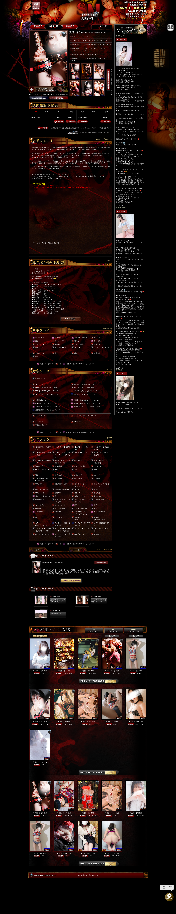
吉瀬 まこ (63, 671)
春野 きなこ (39, 722)
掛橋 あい (87, 671)
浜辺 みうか (111, 671)
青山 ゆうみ (63, 853)
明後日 (133, 630)
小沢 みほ (135, 671)
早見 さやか (87, 853)
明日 (114, 630)
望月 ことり (39, 762)
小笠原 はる (135, 722)
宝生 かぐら (63, 813)
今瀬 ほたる (111, 853)
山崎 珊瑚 (135, 813)
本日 (94, 630)
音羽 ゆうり (39, 671)
